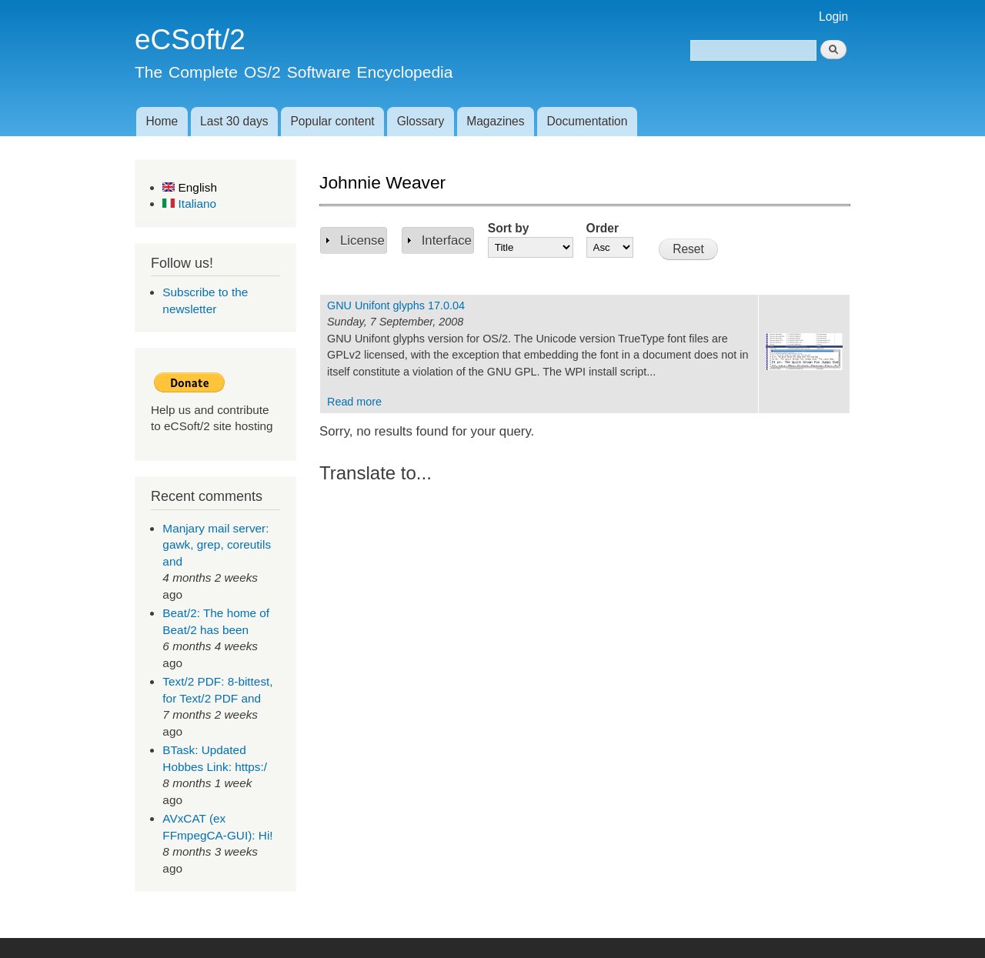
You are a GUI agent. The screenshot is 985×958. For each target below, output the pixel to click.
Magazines (495, 121)
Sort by (508, 228)
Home (161, 121)
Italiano (189, 203)
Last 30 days (234, 121)
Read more (354, 402)
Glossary (421, 121)
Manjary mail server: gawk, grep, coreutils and (216, 545)
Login (833, 16)
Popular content (332, 121)
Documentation (587, 121)
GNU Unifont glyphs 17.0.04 (396, 305)
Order (602, 228)
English (189, 187)
